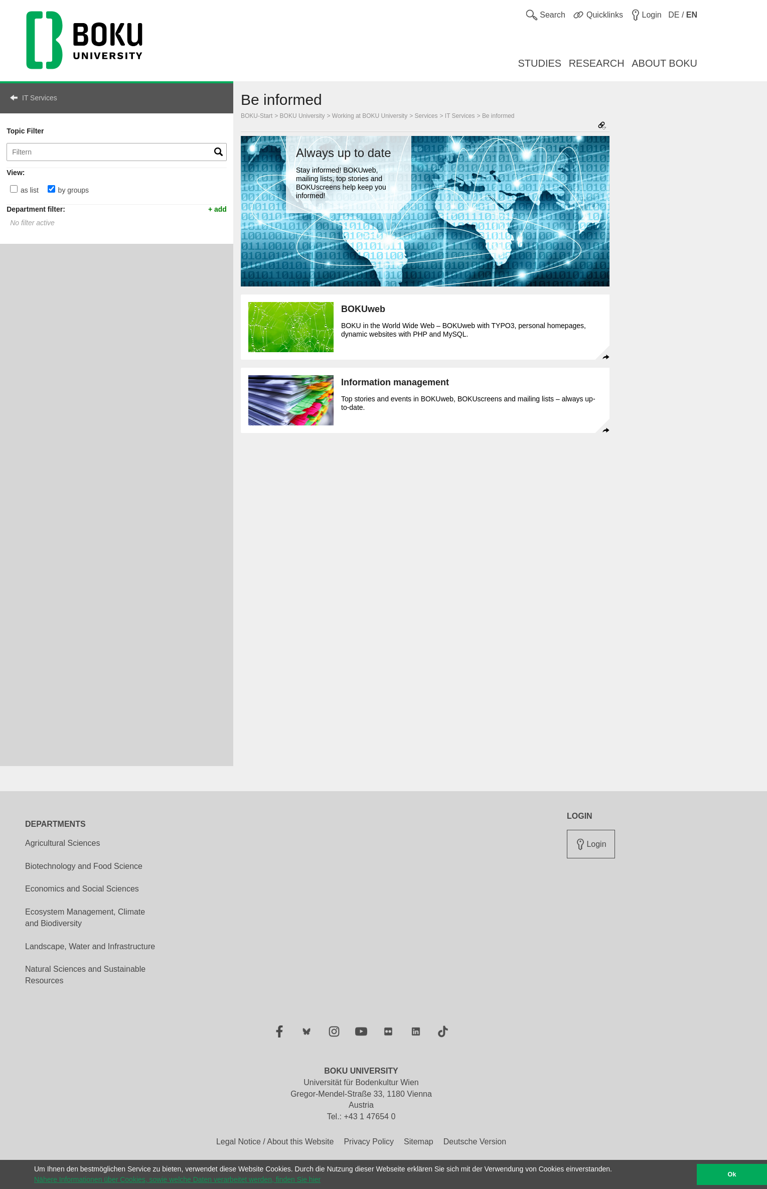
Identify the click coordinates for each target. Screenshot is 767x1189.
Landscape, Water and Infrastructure (90, 946)
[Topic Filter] (116, 152)
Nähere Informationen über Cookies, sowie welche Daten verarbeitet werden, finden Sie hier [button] (177, 1179)
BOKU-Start (256, 115)
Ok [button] (732, 1174)
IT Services (39, 98)
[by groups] (51, 189)
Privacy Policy (369, 1141)
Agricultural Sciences (62, 843)
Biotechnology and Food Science (83, 866)
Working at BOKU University (369, 115)
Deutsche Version (474, 1141)
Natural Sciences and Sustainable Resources (85, 975)
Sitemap (418, 1141)
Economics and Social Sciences (82, 888)
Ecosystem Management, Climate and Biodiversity (85, 918)
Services (426, 115)
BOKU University (302, 115)
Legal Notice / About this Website (275, 1141)
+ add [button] (217, 209)
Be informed (498, 115)
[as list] (14, 189)
